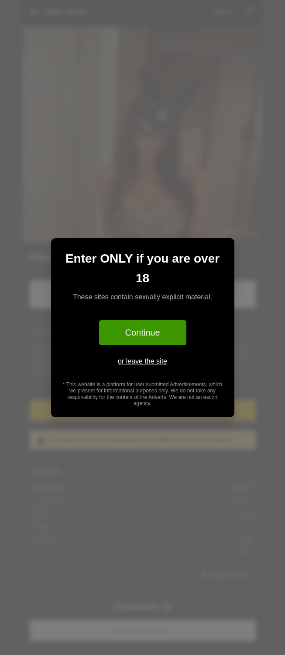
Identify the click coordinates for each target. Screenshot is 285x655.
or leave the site (142, 361)
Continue (142, 332)
